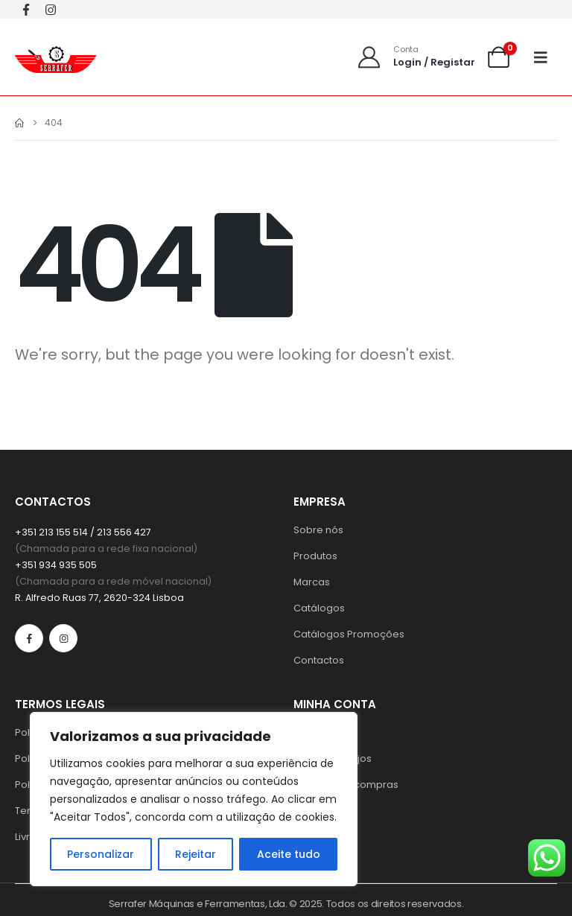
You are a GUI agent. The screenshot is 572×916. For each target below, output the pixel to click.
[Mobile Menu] (545, 57)
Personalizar (100, 854)
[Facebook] (25, 9)
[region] (194, 799)
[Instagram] (50, 9)
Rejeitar (195, 854)
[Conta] (415, 57)
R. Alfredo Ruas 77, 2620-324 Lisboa (99, 597)
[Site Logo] (56, 57)
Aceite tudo (288, 854)
